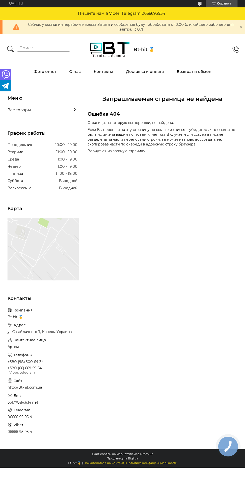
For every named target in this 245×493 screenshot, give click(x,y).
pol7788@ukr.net (23, 402)
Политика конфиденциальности (151, 463)
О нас (75, 71)
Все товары (19, 109)
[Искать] (10, 49)
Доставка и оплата (145, 71)
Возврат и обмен (194, 71)
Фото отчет (45, 71)
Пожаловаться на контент (104, 463)
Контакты (103, 71)
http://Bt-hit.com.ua (25, 387)
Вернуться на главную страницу (116, 151)
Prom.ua (146, 454)
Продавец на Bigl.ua (122, 458)
